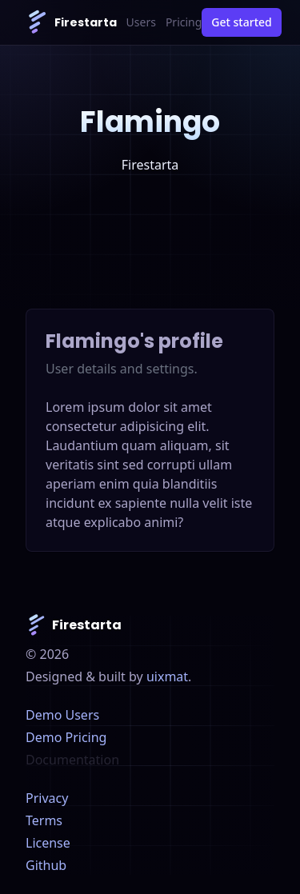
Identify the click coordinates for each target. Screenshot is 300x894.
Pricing (184, 22)
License (48, 843)
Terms (44, 820)
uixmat (167, 676)
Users (141, 22)
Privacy (47, 798)
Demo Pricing (66, 737)
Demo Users (62, 715)
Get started (241, 22)
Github (46, 865)
